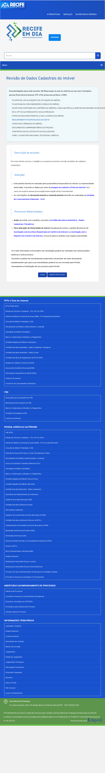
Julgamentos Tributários (14, 662)
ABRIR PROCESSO (57, 275)
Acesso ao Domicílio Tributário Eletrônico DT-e (22, 463)
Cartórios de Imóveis (13, 378)
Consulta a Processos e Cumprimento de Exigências (24, 596)
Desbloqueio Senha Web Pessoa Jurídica (20, 561)
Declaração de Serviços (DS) (15, 536)
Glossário (9, 678)
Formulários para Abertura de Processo (20, 607)
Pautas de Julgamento (13, 657)
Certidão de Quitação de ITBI (16, 413)
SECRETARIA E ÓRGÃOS (86, 14)
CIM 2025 (9, 432)
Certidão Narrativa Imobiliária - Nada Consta (22, 353)
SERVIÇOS (67, 14)
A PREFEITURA (53, 14)
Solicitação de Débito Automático (17, 332)
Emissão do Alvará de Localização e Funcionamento (24, 577)
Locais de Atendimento (14, 693)
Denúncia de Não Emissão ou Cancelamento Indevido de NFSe (28, 541)
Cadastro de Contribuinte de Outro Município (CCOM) (25, 515)
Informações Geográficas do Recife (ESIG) (20, 373)
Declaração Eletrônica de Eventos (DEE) (20, 531)
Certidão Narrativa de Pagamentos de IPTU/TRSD (23, 358)
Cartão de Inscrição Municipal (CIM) (18, 500)
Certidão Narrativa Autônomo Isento (19, 505)
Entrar (55, 37)
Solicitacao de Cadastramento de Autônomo (21, 494)
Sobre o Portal (10, 683)
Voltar (42, 275)
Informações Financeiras (14, 667)
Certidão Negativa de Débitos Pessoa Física (21, 479)
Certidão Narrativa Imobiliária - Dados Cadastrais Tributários (28, 347)
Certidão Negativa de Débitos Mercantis (20, 484)
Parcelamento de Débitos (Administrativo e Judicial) (24, 327)
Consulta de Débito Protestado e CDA (19, 322)
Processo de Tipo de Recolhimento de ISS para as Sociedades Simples (31, 572)
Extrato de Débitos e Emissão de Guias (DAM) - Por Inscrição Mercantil (31, 443)
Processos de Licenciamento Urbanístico (20, 383)
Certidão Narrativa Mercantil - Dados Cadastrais (23, 489)
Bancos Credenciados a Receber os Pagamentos (23, 337)
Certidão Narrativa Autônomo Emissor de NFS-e (23, 520)
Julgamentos (10, 652)
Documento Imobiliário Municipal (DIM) (19, 368)
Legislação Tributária (13, 626)
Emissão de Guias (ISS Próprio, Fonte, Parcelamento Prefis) (27, 453)
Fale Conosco (10, 688)
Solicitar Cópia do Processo (15, 612)
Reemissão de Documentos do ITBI (18, 403)
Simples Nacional (11, 556)
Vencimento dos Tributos (14, 641)
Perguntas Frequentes (13, 672)
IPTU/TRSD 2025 (11, 306)
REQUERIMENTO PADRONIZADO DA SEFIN (30, 120)
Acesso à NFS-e (11, 546)
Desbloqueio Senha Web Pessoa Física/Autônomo (24, 567)
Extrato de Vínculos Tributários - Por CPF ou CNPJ (24, 311)
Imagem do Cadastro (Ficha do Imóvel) (19, 363)
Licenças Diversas (12, 636)
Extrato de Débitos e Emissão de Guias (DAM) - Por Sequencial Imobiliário (32, 316)
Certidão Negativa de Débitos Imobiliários (20, 342)
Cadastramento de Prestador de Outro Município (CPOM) (26, 525)
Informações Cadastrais (14, 510)
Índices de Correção (12, 647)
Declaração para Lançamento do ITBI (19, 398)
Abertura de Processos (14, 591)
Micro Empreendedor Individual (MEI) (19, 551)
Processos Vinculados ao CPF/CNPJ (19, 602)
